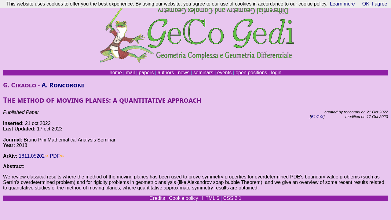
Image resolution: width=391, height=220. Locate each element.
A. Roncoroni (63, 85)
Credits (157, 198)
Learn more (342, 3)
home (116, 72)
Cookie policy (183, 198)
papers (146, 72)
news (183, 72)
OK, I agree (374, 3)
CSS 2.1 (232, 198)
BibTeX (317, 116)
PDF (55, 156)
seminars (203, 72)
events (224, 72)
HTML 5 (210, 198)
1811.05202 (32, 156)
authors (166, 72)
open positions (251, 72)
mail (130, 72)
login (276, 72)
